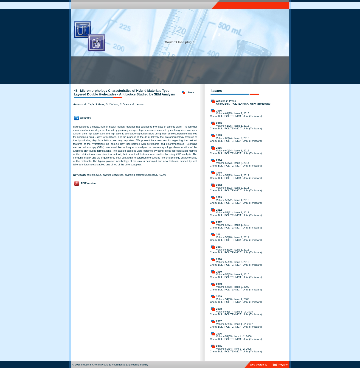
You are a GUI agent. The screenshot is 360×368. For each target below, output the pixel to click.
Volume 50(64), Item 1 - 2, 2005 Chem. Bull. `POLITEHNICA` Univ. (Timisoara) (236, 350)
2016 (219, 110)
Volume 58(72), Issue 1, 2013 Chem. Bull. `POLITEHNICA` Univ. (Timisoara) (236, 201)
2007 (219, 321)
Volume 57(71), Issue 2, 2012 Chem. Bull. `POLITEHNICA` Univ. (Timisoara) (236, 214)
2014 (219, 160)
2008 (219, 308)
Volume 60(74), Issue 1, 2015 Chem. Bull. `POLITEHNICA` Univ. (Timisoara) (236, 152)
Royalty (283, 364)
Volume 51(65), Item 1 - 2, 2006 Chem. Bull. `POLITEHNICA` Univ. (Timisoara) (236, 337)
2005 (219, 346)
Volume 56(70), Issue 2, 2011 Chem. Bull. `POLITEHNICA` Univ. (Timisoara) (236, 238)
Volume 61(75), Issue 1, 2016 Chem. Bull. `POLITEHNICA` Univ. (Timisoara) (236, 127)
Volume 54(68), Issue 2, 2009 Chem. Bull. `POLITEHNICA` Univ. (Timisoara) (236, 288)
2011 (219, 234)
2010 (219, 259)
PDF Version (88, 183)
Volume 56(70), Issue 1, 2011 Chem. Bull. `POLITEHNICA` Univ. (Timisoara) (236, 251)
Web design (257, 364)
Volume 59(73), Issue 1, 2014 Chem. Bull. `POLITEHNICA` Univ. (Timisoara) (236, 176)
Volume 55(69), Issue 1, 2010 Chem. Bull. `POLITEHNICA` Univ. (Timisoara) (236, 276)
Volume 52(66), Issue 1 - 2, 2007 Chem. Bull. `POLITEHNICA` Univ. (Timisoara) (236, 325)
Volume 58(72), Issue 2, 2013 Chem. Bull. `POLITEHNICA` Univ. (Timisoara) (236, 189)
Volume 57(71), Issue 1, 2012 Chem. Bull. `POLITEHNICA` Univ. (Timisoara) (236, 226)
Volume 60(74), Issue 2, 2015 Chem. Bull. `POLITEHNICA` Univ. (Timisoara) (236, 139)
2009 (219, 284)
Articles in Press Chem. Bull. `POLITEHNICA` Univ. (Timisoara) (243, 102)
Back (191, 92)
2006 (219, 333)
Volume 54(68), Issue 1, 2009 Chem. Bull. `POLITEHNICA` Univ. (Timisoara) (236, 300)
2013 (219, 185)
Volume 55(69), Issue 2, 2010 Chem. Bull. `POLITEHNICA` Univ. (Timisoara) (236, 263)
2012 (219, 209)
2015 (219, 135)
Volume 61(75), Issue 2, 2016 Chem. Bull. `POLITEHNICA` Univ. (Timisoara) (236, 114)
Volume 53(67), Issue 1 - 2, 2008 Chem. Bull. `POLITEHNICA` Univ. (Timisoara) (236, 313)
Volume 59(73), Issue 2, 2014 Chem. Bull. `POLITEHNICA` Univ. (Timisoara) (236, 164)
